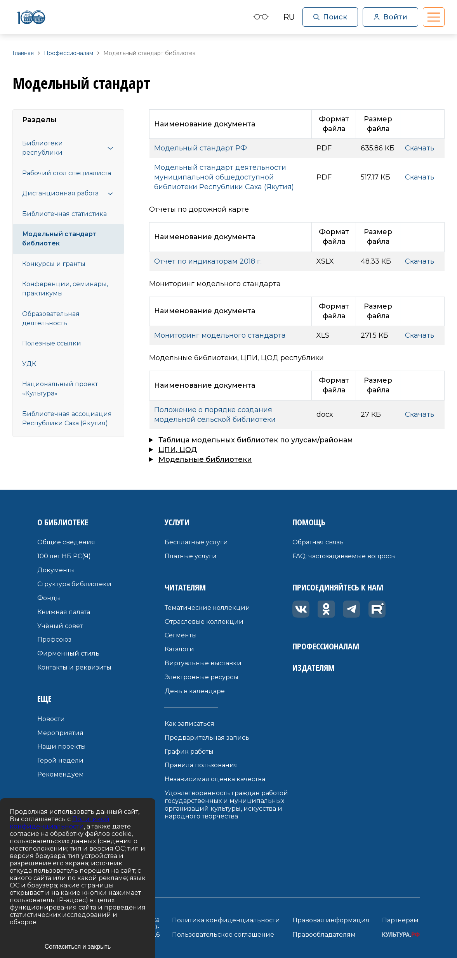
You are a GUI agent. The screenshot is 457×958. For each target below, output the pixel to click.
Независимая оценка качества (215, 779)
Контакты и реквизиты (74, 667)
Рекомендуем (60, 774)
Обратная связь (318, 542)
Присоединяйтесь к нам (337, 587)
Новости (51, 719)
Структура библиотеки (74, 584)
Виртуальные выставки (203, 663)
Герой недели (60, 760)
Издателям (313, 667)
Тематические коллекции (207, 607)
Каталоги (179, 649)
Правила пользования (201, 765)
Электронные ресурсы (201, 677)
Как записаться (189, 723)
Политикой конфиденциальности (59, 822)
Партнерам (400, 920)
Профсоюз (54, 639)
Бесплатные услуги (196, 542)
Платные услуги (191, 556)
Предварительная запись (207, 737)
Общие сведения (66, 542)
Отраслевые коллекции (204, 621)
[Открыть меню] (110, 148)
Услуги (177, 522)
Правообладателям (324, 934)
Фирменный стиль (68, 653)
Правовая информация (331, 920)
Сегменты (181, 635)
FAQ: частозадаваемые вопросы (344, 556)
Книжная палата (63, 612)
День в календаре (195, 691)
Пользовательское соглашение (223, 934)
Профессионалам (325, 646)
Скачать (419, 148)
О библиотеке (62, 522)
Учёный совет (60, 626)
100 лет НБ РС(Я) (64, 556)
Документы (56, 570)
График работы (189, 751)
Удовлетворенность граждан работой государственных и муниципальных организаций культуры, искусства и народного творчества (226, 804)
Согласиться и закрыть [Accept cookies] (78, 946)
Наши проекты (61, 746)
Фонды (49, 598)
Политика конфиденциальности (226, 920)
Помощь (308, 522)
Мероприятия (60, 733)
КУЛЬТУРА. (401, 934)
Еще (44, 698)
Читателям (185, 587)
